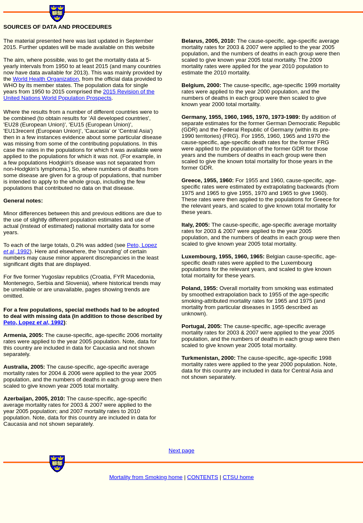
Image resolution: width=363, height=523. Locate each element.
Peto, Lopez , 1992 (33, 322)
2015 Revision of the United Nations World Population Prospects (78, 94)
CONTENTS (202, 477)
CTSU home (238, 477)
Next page (182, 450)
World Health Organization (46, 79)
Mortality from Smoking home (145, 477)
